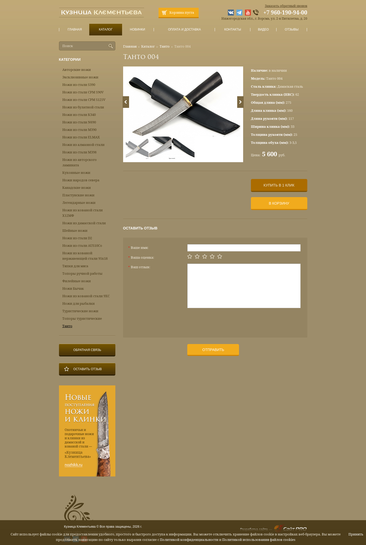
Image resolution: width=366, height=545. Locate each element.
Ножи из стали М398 (79, 152)
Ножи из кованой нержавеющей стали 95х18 (85, 255)
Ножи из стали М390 (79, 130)
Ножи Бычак (73, 288)
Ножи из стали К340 (79, 115)
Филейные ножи (76, 281)
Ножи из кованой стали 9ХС (86, 296)
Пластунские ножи (78, 195)
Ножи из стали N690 (79, 122)
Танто (165, 46)
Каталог (106, 29)
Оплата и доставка (184, 29)
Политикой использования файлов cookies (258, 540)
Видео (263, 29)
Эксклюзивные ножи (80, 77)
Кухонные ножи (76, 173)
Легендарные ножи (78, 203)
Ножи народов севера (80, 180)
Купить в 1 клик (279, 185)
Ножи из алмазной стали (83, 145)
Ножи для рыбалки (78, 303)
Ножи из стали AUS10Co (82, 246)
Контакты (232, 29)
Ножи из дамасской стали (84, 223)
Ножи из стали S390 (78, 85)
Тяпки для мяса (75, 266)
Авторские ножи (76, 70)
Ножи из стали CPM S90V (83, 92)
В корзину (279, 203)
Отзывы (292, 29)
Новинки (137, 29)
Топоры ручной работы (82, 273)
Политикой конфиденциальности (189, 540)
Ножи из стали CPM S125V (84, 100)
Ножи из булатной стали (83, 107)
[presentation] (226, 321)
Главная (74, 29)
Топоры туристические (82, 318)
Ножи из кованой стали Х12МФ (82, 213)
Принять (355, 534)
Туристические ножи (80, 311)
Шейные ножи (74, 231)
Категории (70, 59)
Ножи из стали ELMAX (81, 137)
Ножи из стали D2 (77, 238)
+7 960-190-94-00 (285, 13)
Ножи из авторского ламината (79, 162)
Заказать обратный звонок (286, 6)
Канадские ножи (76, 188)
